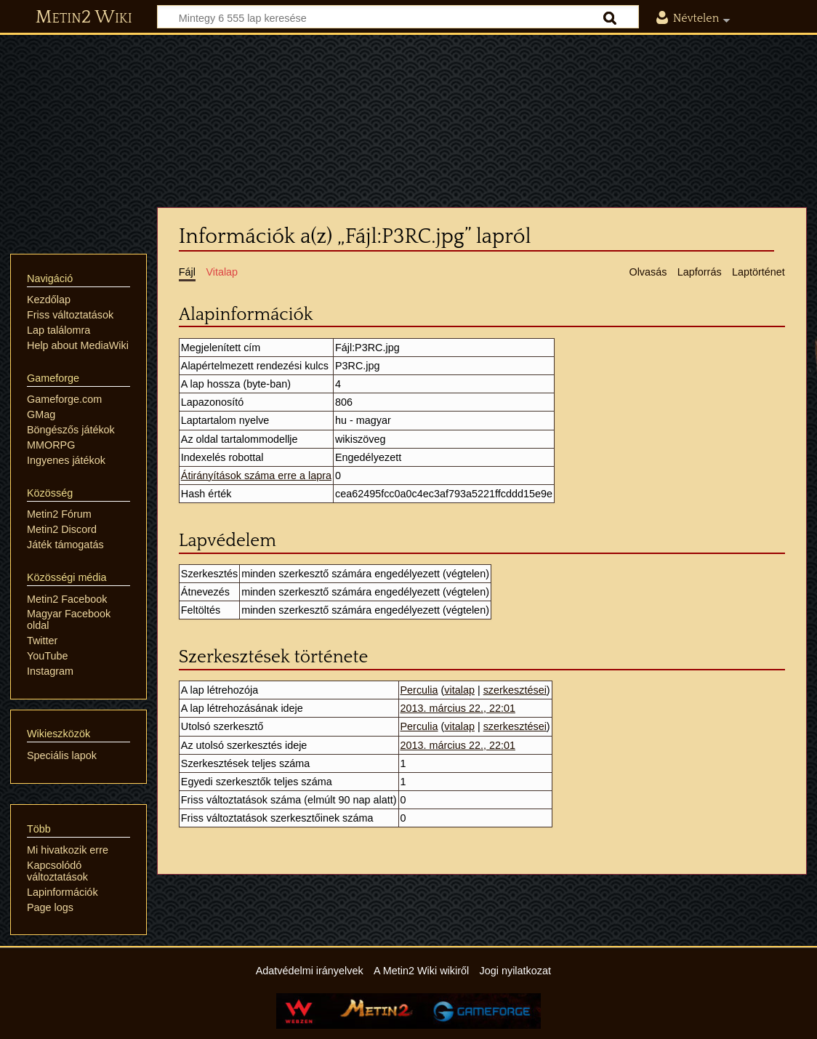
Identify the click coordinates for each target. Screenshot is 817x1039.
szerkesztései (515, 690)
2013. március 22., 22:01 (458, 708)
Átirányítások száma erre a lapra (256, 475)
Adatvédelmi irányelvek (309, 970)
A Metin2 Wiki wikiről (421, 970)
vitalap (459, 690)
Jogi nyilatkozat (515, 970)
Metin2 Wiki (84, 17)
